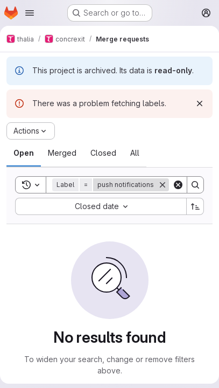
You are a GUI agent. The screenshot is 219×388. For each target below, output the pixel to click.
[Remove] (162, 184)
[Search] (195, 184)
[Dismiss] (199, 103)
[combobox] (100, 206)
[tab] (23, 153)
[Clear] (178, 184)
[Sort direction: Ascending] (195, 206)
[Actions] (30, 131)
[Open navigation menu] (29, 13)
